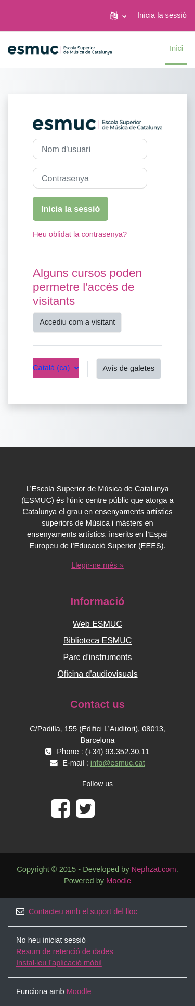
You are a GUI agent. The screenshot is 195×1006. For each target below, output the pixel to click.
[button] (118, 15)
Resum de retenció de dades (64, 951)
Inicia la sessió (162, 15)
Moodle (118, 881)
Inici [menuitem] (176, 48)
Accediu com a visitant (77, 322)
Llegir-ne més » (97, 565)
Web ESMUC (97, 624)
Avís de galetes (129, 368)
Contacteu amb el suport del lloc (76, 911)
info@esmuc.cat (117, 763)
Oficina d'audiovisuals (97, 673)
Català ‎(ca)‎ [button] (52, 368)
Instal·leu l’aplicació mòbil (59, 963)
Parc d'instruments (97, 657)
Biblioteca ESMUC (97, 640)
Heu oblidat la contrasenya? (80, 234)
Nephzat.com (154, 869)
